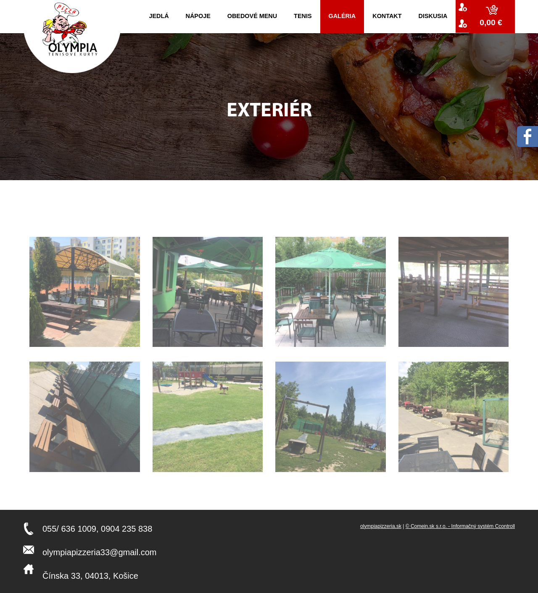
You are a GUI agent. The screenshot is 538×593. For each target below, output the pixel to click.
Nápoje (198, 16)
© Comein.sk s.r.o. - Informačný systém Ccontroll (460, 526)
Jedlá (159, 16)
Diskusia (433, 16)
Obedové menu (252, 16)
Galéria (342, 16)
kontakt (386, 16)
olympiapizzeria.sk (380, 526)
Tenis (302, 16)
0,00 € (492, 22)
